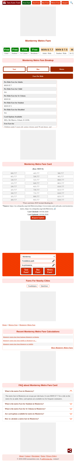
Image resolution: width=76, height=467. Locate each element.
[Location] (38, 256)
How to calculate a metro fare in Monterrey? (22, 419)
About (21, 456)
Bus (38, 69)
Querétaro (44, 286)
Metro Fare (55, 3)
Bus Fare (45, 3)
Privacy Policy (51, 456)
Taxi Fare (36, 3)
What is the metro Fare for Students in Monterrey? (24, 404)
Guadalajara (32, 286)
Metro (61, 69)
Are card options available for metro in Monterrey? (24, 414)
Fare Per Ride (38, 76)
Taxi (14, 69)
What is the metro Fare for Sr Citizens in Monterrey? (25, 409)
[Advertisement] (38, 21)
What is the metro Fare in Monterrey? (19, 391)
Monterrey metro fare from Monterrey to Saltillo (18, 344)
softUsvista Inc (46, 459)
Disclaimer (35, 456)
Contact (27, 456)
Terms (43, 456)
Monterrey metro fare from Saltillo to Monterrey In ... (19, 340)
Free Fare (26, 3)
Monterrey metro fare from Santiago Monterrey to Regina (21, 337)
